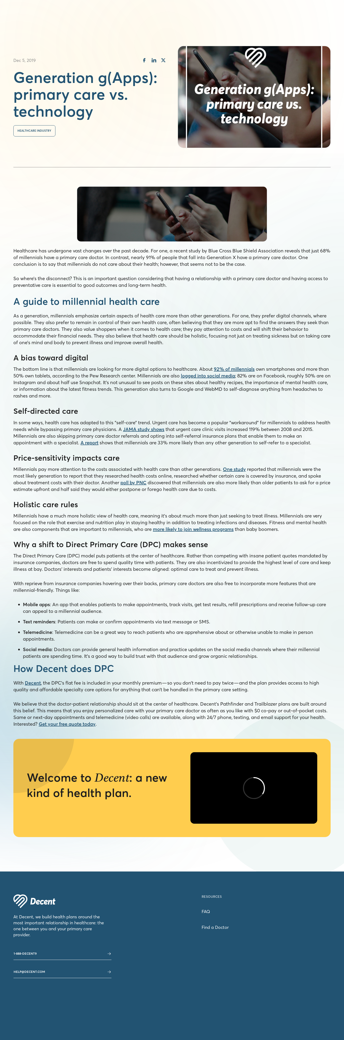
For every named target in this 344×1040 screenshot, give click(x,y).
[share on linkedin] (154, 61)
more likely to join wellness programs (193, 529)
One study (234, 469)
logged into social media (208, 376)
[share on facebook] (144, 61)
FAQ (206, 911)
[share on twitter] (163, 61)
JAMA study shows (143, 429)
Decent (33, 683)
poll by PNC (133, 482)
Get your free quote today (67, 724)
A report (89, 443)
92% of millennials (234, 369)
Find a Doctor (215, 927)
